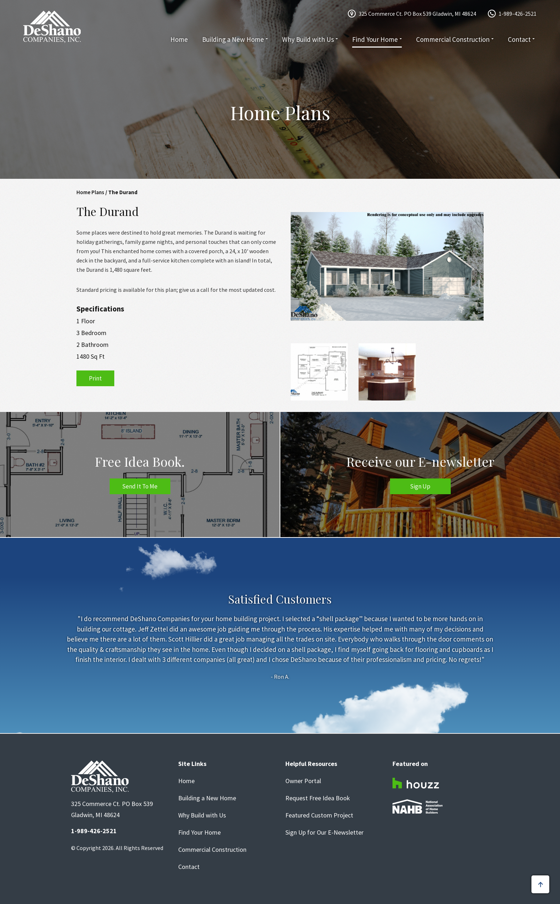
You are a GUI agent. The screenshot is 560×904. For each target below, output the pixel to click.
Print (95, 378)
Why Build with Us (308, 39)
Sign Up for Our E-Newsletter (324, 832)
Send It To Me (140, 486)
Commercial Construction (453, 39)
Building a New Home (233, 39)
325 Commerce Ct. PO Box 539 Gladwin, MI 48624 (417, 13)
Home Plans (90, 192)
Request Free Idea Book (317, 798)
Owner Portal (303, 781)
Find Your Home (375, 39)
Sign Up (420, 486)
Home (179, 39)
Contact (519, 39)
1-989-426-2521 (517, 13)
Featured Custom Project (319, 815)
